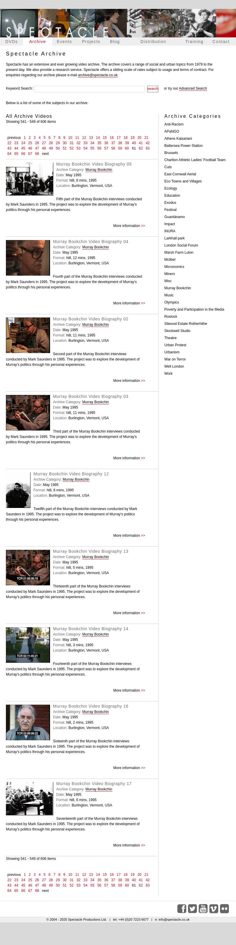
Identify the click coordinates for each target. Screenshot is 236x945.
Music (169, 295)
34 (92, 143)
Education (172, 195)
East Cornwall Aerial (180, 174)
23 (16, 143)
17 (119, 138)
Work (168, 373)
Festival (170, 210)
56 (99, 148)
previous (14, 138)
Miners (169, 274)
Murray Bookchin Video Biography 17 (94, 783)
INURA (169, 231)
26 (37, 143)
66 (23, 154)
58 (113, 148)
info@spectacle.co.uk (174, 919)
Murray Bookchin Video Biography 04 (91, 241)
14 (98, 138)
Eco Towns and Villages (183, 181)
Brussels (171, 153)
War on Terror (175, 359)
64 (9, 154)
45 (23, 148)
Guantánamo (174, 217)
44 (16, 148)
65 (16, 154)
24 (23, 143)
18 (125, 138)
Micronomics (174, 267)
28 (51, 143)
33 (85, 143)
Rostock (170, 317)
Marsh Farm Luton (178, 252)
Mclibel (169, 260)
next (45, 154)
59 (120, 148)
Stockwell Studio (177, 331)
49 (51, 148)
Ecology (170, 188)
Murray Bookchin (99, 170)
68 (37, 154)
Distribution (153, 41)
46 (30, 148)
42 (148, 143)
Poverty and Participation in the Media (194, 309)
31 (71, 143)
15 (105, 138)
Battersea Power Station (183, 146)
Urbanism (171, 352)
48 (44, 148)
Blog (115, 41)
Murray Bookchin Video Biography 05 (94, 164)
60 (127, 148)
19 (132, 138)
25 (30, 143)
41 (141, 143)
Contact (220, 41)
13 (91, 138)
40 (134, 143)
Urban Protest (175, 345)
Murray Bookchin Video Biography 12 (71, 473)
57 (106, 148)
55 (92, 148)
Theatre (170, 338)
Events (64, 41)
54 (85, 148)
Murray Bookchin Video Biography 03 (91, 396)
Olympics (171, 302)
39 (127, 143)
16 (112, 138)
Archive (37, 41)
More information (126, 226)
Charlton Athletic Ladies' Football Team (195, 160)
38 (120, 143)
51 (65, 148)
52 (71, 148)
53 (79, 148)
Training (194, 41)
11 (77, 138)
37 (113, 143)
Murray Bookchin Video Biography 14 (91, 628)
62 (141, 148)
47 (37, 148)
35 (99, 143)
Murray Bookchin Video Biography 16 (91, 706)
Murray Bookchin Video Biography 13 (91, 551)
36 (106, 143)
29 (58, 143)
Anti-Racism (174, 124)
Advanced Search (193, 88)
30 (65, 143)
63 (148, 148)
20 (139, 138)
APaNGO (171, 131)
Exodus (170, 203)
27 (44, 143)
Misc (168, 281)
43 (9, 148)
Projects (91, 41)
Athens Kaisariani (178, 138)
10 (70, 138)
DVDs (11, 41)
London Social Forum (181, 245)
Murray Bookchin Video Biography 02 (91, 319)
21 (146, 138)
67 (30, 154)
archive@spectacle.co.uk (98, 75)
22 (9, 143)
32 (79, 143)
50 (58, 148)
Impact (169, 224)
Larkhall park (174, 238)
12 (84, 138)
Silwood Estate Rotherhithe (185, 324)
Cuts (168, 167)
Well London (174, 366)
